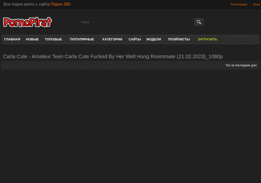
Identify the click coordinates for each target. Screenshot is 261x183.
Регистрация (239, 4)
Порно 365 (60, 4)
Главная (12, 39)
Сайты (135, 39)
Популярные (82, 39)
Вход (256, 4)
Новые (32, 39)
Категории (112, 39)
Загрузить (207, 39)
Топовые (53, 39)
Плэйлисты (179, 39)
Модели (154, 39)
